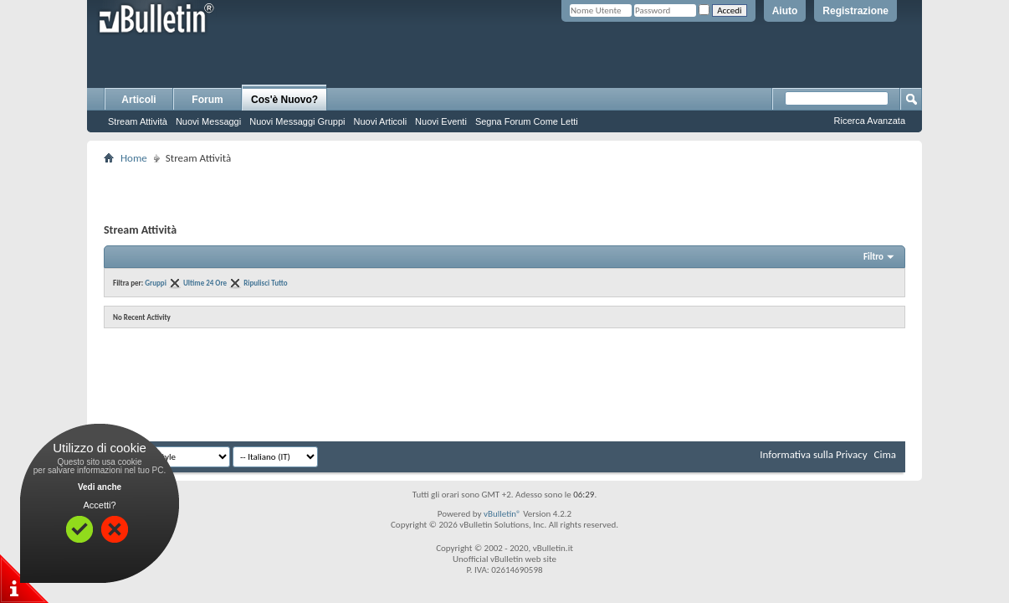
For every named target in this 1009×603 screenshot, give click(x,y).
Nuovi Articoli (380, 121)
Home (133, 158)
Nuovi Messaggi (208, 121)
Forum (207, 100)
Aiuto (785, 11)
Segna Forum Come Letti (526, 121)
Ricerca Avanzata (869, 121)
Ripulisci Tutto (265, 282)
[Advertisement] (504, 193)
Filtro (873, 256)
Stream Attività (137, 121)
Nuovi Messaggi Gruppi (297, 121)
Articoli (138, 100)
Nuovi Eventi (441, 121)
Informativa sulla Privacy (813, 454)
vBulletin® (502, 513)
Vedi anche (99, 487)
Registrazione (855, 11)
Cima (884, 454)
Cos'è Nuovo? (284, 100)
